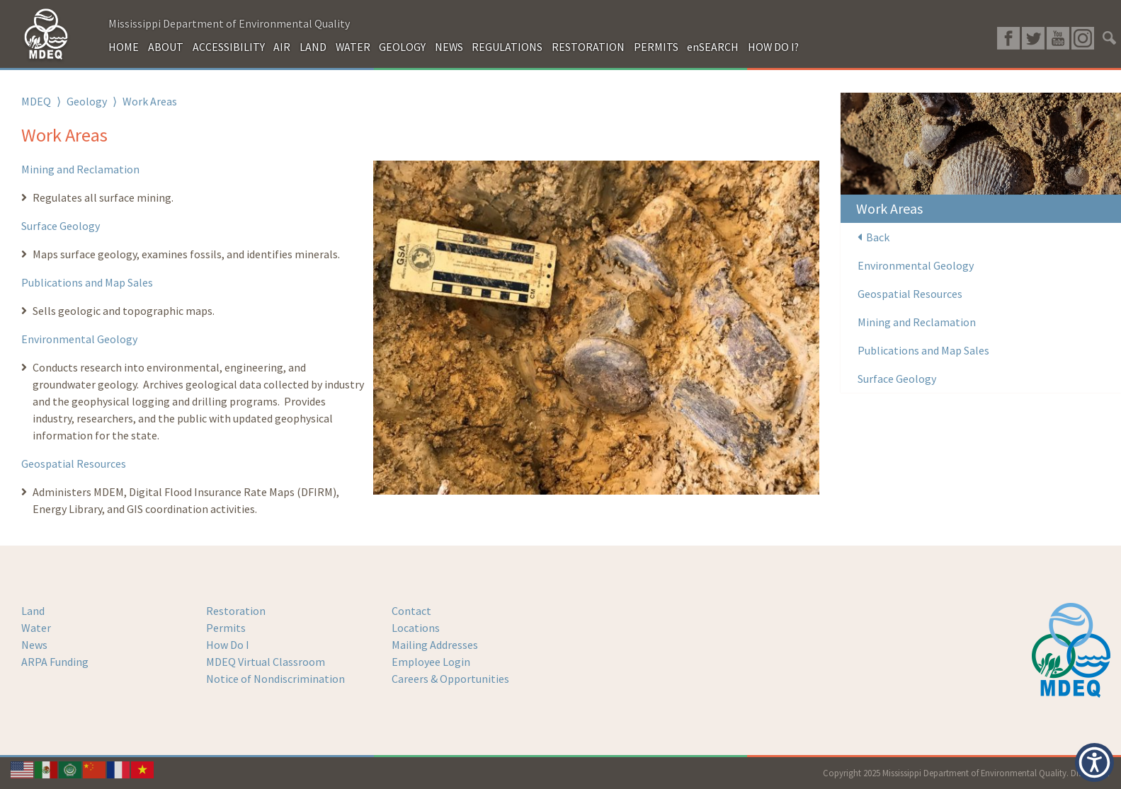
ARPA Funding (55, 662)
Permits (226, 628)
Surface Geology (60, 226)
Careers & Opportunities (450, 679)
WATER (353, 47)
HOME (123, 47)
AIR (281, 47)
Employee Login (431, 662)
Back (873, 237)
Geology (87, 101)
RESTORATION (588, 47)
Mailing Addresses (435, 645)
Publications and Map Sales (87, 282)
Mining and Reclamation (80, 169)
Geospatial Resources (73, 463)
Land (33, 611)
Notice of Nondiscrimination (275, 679)
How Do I (227, 645)
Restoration (236, 611)
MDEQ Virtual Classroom (265, 662)
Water (36, 628)
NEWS (449, 47)
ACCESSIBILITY (229, 47)
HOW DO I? (773, 47)
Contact (411, 611)
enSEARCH (713, 47)
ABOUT (165, 47)
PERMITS (656, 47)
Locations (416, 628)
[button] (1094, 762)
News (34, 645)
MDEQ (36, 101)
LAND (313, 47)
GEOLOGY (402, 47)
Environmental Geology (79, 339)
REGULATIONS (507, 47)
